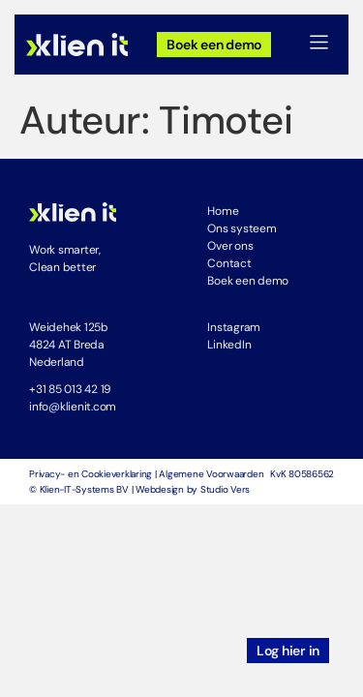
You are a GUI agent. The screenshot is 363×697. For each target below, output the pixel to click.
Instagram (233, 327)
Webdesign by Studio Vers (193, 489)
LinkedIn (229, 344)
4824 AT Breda (67, 344)
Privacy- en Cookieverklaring (90, 474)
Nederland (56, 362)
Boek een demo (247, 280)
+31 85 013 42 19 (70, 389)
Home (222, 211)
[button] (319, 44)
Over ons (230, 246)
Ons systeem (241, 228)
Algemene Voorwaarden (211, 474)
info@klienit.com (72, 406)
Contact (229, 263)
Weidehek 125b (68, 327)
